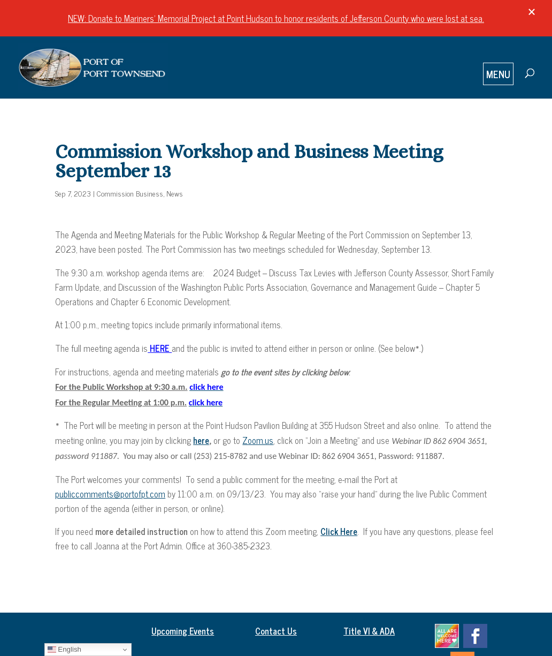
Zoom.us (257, 440)
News (174, 193)
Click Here (338, 531)
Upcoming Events (182, 631)
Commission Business (130, 193)
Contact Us (276, 631)
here (201, 440)
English (64, 649)
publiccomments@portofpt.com (110, 494)
